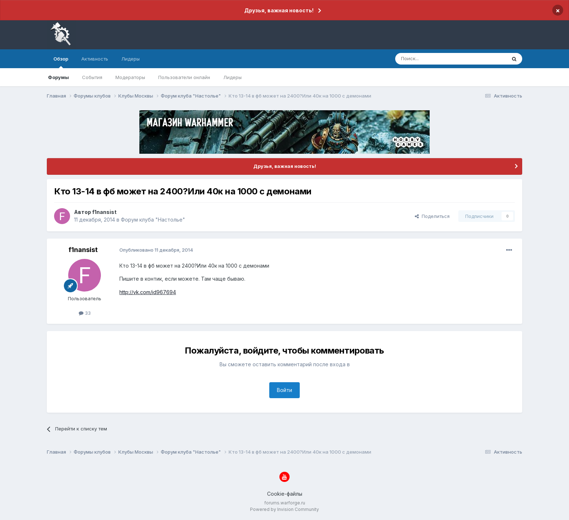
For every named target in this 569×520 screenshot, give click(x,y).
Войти (284, 390)
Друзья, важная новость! (279, 10)
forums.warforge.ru (284, 502)
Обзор (60, 62)
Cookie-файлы (284, 494)
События (92, 77)
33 (85, 313)
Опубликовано (156, 250)
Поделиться (432, 216)
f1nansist (104, 212)
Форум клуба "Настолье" (153, 219)
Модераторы (130, 77)
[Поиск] (434, 59)
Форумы (58, 77)
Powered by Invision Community (284, 509)
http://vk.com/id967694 (147, 292)
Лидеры (232, 77)
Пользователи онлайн (184, 77)
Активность (94, 59)
